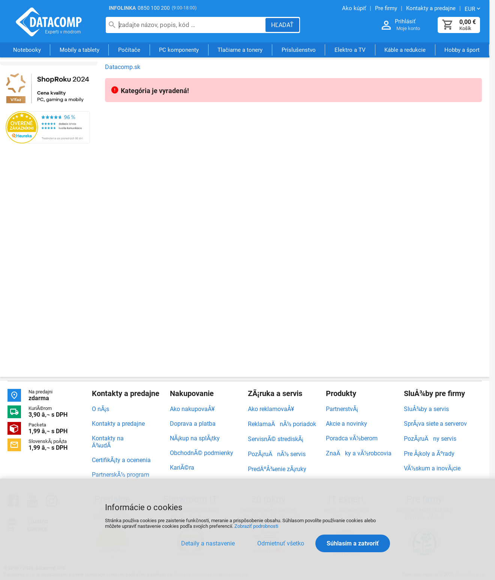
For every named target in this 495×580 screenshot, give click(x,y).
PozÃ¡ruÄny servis (430, 438)
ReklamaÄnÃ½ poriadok (282, 424)
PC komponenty (179, 50)
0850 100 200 (154, 8)
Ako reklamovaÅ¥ (271, 409)
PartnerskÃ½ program (120, 474)
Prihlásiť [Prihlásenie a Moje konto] (405, 21)
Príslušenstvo (299, 50)
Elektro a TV (350, 50)
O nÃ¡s (100, 409)
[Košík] (448, 25)
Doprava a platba (193, 423)
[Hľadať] (282, 25)
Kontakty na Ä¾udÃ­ (108, 442)
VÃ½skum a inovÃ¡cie (432, 468)
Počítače (129, 50)
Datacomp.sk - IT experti (49, 22)
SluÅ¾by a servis (426, 409)
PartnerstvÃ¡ (342, 409)
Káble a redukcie (405, 50)
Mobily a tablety (79, 50)
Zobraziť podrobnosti (256, 526)
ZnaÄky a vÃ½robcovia (359, 453)
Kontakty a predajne (118, 423)
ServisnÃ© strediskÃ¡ (275, 439)
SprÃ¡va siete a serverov (435, 423)
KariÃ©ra (182, 467)
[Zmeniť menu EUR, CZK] (473, 8)
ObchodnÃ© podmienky (201, 452)
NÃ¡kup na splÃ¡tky (195, 438)
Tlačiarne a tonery (240, 50)
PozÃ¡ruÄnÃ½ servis (277, 454)
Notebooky (27, 50)
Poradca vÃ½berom (352, 438)
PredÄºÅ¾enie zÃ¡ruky (277, 469)
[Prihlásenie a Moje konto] (386, 25)
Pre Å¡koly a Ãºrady (429, 453)
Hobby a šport (462, 50)
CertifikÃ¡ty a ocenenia (121, 460)
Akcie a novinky (346, 423)
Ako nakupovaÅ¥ (192, 409)
